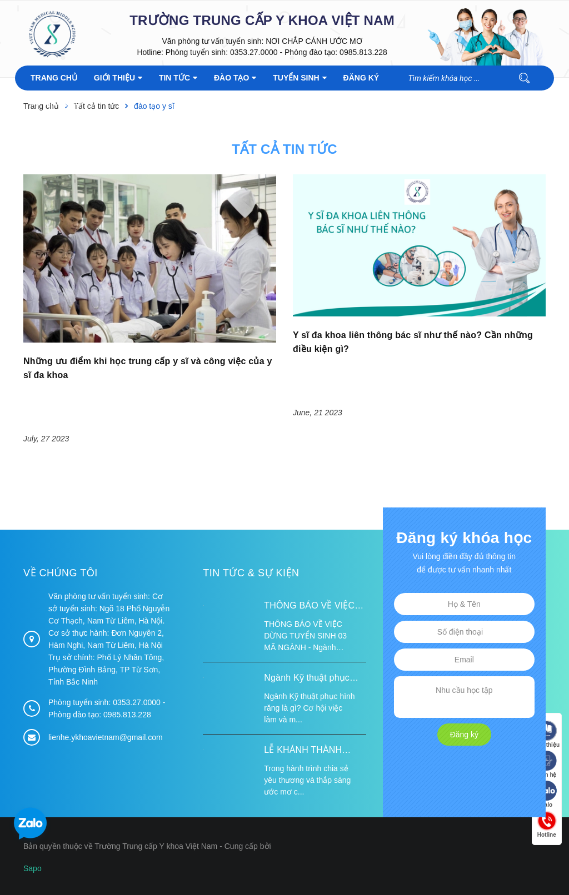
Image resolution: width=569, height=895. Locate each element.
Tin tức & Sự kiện (251, 573)
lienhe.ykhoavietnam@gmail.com (105, 737)
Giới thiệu (547, 734)
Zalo (547, 794)
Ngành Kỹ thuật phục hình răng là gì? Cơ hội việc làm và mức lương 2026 (310, 679)
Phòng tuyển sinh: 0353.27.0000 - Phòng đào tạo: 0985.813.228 (276, 52)
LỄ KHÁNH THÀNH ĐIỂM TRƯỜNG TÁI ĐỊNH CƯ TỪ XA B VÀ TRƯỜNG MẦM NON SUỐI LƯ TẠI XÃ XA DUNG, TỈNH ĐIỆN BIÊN (314, 751)
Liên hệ (547, 764)
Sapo (32, 868)
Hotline (547, 824)
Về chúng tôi (60, 573)
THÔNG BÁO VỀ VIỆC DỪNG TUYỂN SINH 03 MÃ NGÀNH (312, 607)
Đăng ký (464, 734)
